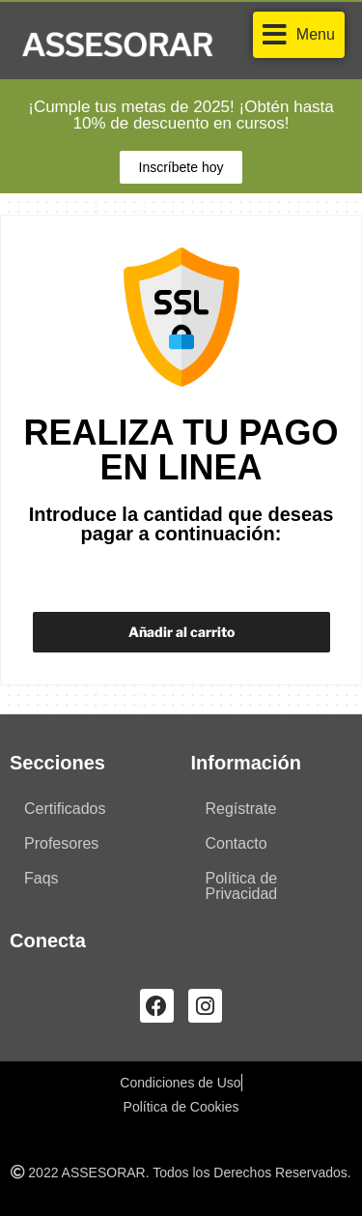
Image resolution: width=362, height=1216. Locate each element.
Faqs (41, 878)
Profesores (61, 843)
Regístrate (241, 808)
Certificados (64, 808)
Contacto (236, 843)
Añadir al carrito (181, 631)
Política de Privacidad (242, 886)
